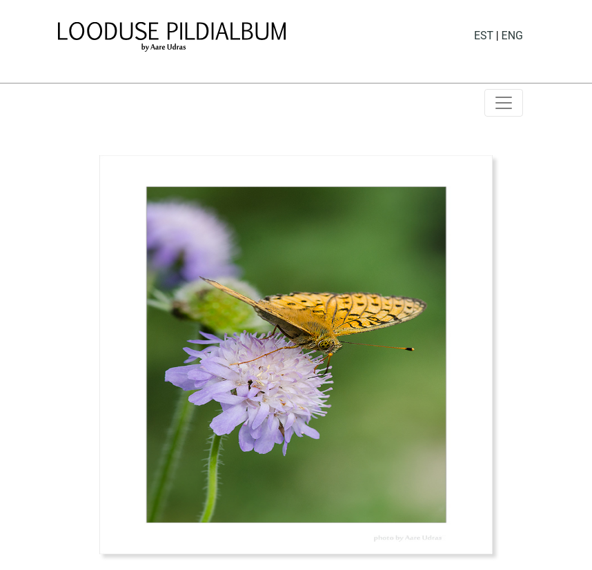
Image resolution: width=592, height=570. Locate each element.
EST (483, 35)
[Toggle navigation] (503, 103)
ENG (512, 35)
